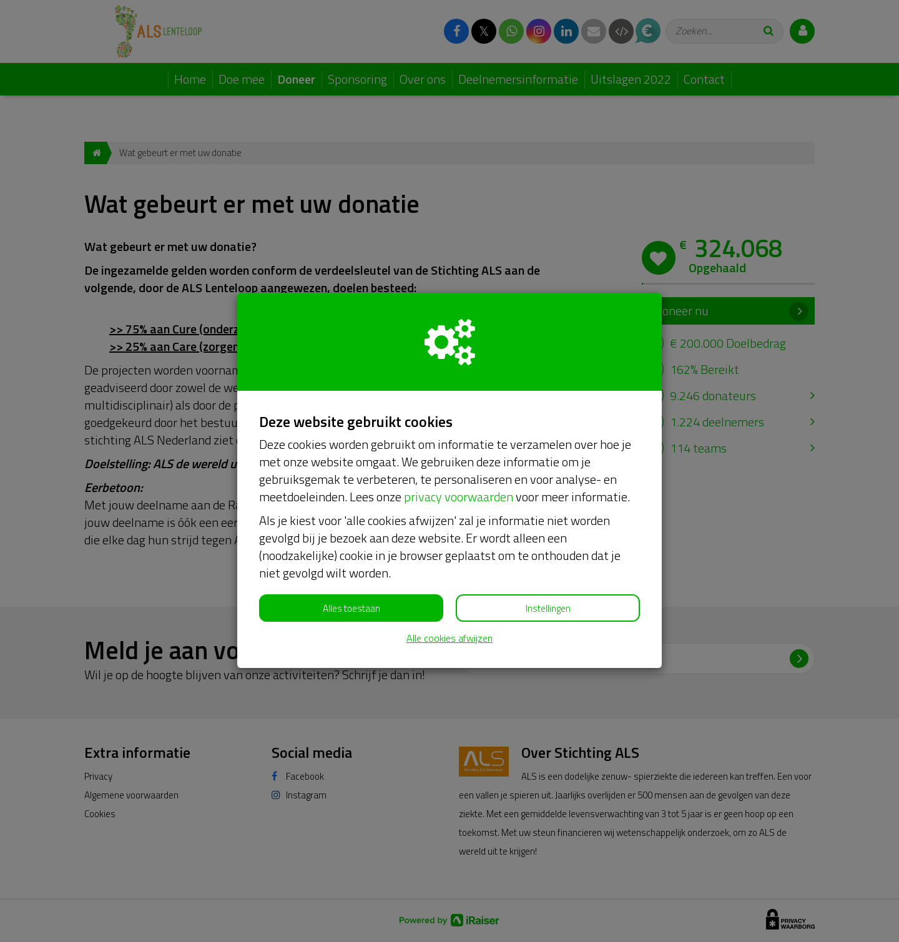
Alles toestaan (351, 608)
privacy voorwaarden (458, 496)
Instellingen (548, 608)
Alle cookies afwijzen (449, 638)
